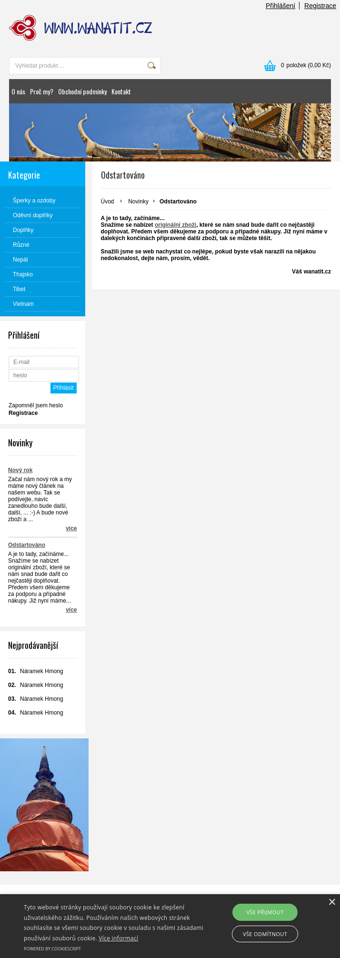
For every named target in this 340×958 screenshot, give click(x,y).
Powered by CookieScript (52, 949)
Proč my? (41, 91)
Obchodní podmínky (82, 91)
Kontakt (121, 91)
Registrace (320, 6)
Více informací (118, 938)
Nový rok (20, 470)
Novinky (138, 201)
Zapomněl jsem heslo (36, 405)
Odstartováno (26, 545)
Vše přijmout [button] (264, 912)
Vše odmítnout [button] (265, 934)
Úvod (107, 201)
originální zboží (175, 225)
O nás (18, 91)
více (71, 528)
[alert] (170, 926)
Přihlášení (280, 6)
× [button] (331, 902)
